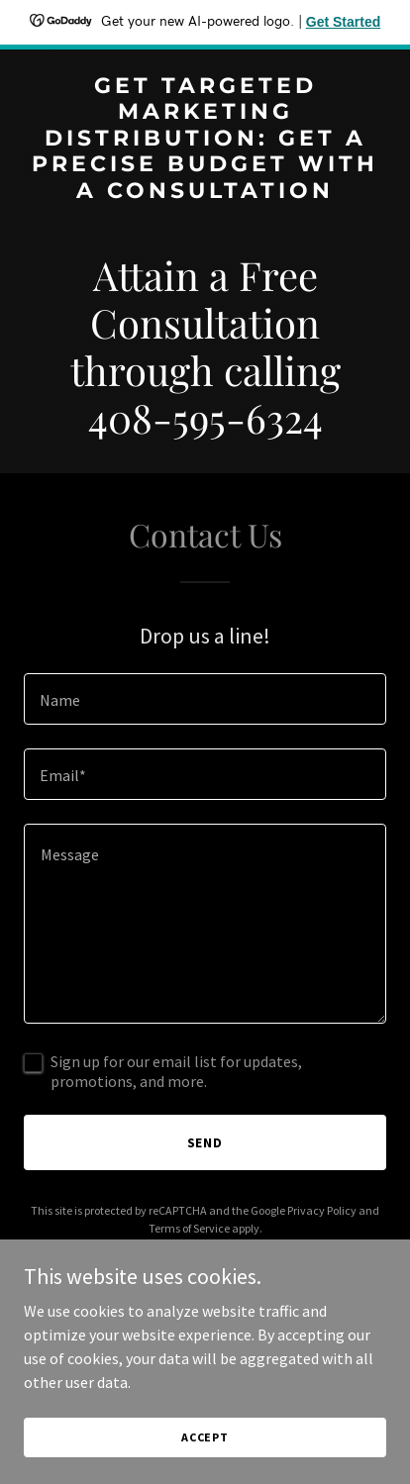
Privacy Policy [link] (322, 1210)
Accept (205, 1437)
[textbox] (205, 699)
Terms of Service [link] (189, 1228)
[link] (205, 192)
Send (205, 1142)
